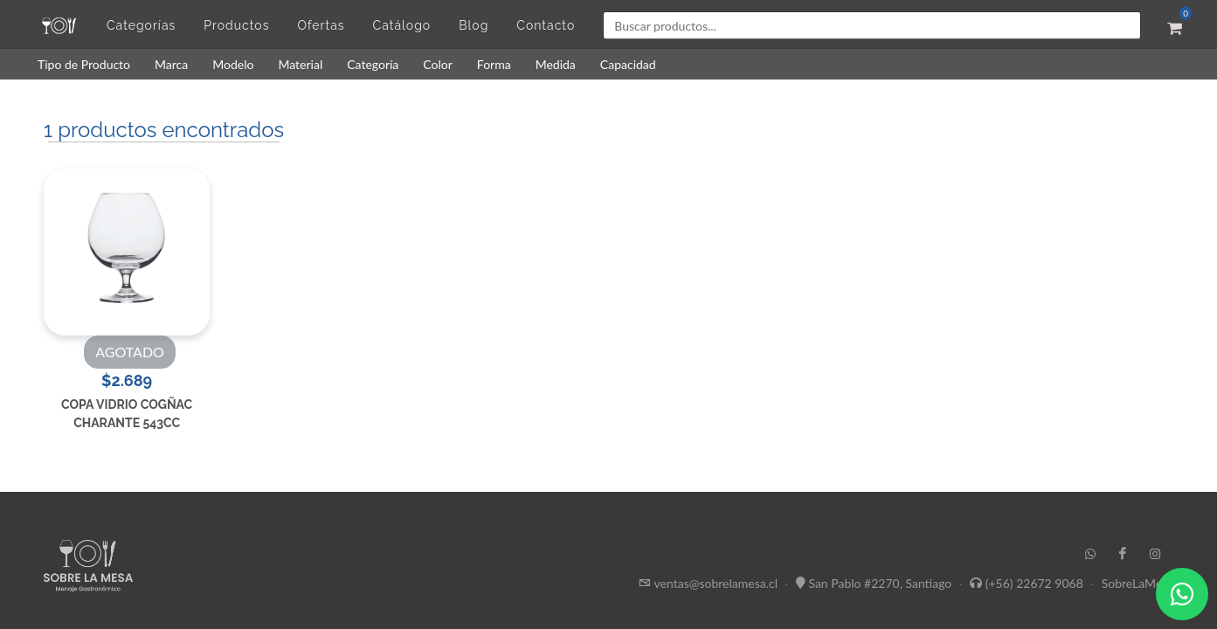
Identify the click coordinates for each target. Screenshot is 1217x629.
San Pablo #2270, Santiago (879, 583)
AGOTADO (129, 351)
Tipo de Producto (84, 64)
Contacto (545, 25)
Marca (171, 64)
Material (300, 64)
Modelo (232, 64)
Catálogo (402, 25)
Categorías (141, 25)
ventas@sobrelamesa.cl (716, 583)
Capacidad (628, 64)
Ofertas (320, 25)
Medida (556, 64)
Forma (494, 64)
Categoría (372, 64)
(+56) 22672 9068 (1034, 583)
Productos (236, 25)
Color (438, 64)
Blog (473, 25)
